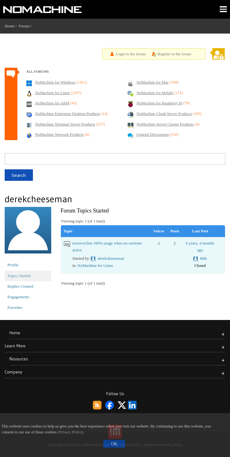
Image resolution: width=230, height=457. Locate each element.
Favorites (14, 307)
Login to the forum (131, 54)
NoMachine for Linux (95, 265)
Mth (203, 258)
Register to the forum (174, 54)
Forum (24, 26)
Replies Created (20, 286)
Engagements (18, 297)
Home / (12, 26)
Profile (12, 265)
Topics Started (19, 275)
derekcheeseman (110, 258)
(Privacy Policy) (70, 432)
